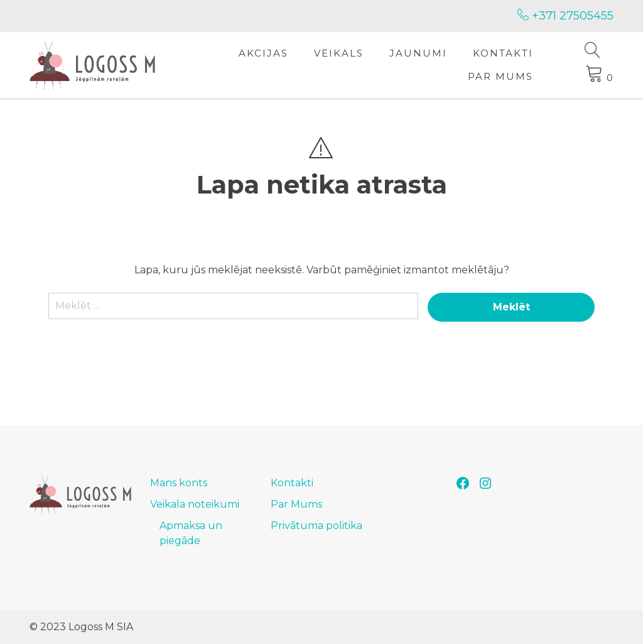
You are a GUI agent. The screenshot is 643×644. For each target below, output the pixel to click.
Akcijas (263, 53)
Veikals (339, 53)
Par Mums (500, 76)
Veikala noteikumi (194, 504)
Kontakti (503, 53)
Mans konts (178, 483)
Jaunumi (418, 53)
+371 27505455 (565, 16)
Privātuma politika (316, 526)
